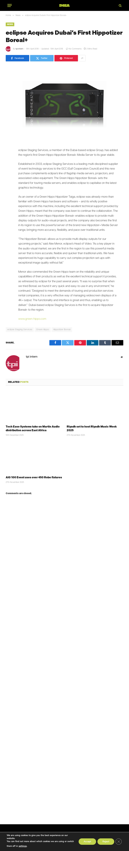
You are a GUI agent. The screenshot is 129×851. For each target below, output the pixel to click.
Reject (105, 841)
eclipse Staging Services (19, 329)
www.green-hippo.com (32, 319)
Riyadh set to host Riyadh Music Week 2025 (92, 428)
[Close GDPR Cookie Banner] (119, 842)
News (10, 24)
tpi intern (19, 49)
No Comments (74, 49)
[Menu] (9, 5)
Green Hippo (42, 329)
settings (23, 846)
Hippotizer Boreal (62, 329)
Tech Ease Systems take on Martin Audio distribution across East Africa (33, 428)
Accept (87, 841)
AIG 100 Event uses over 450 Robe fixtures (34, 477)
